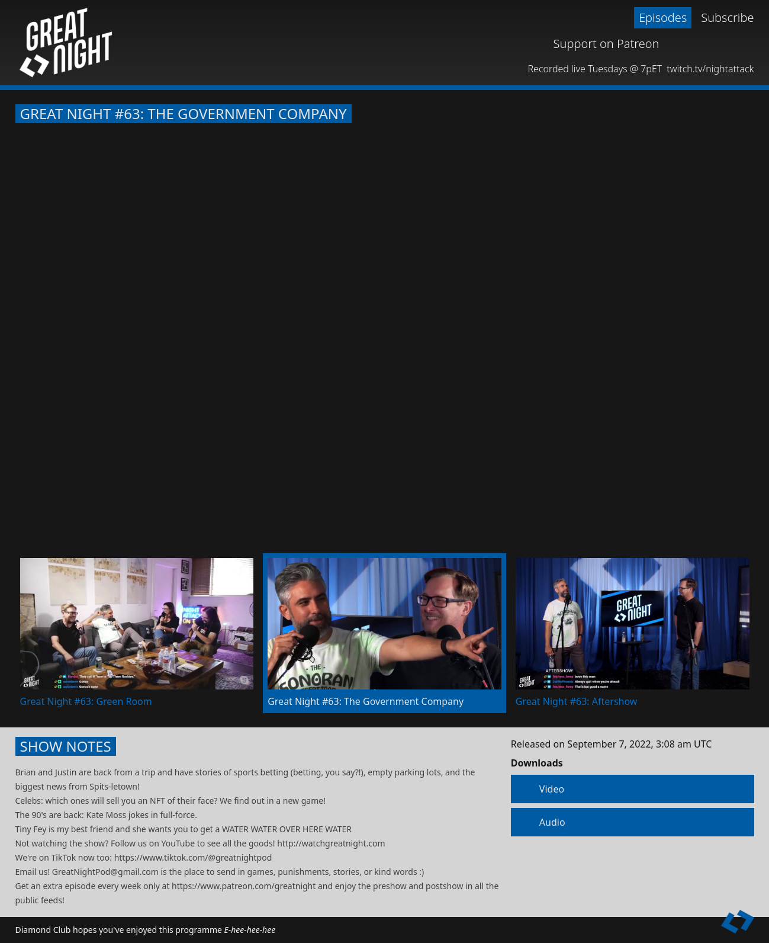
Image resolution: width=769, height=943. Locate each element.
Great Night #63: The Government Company (183, 113)
